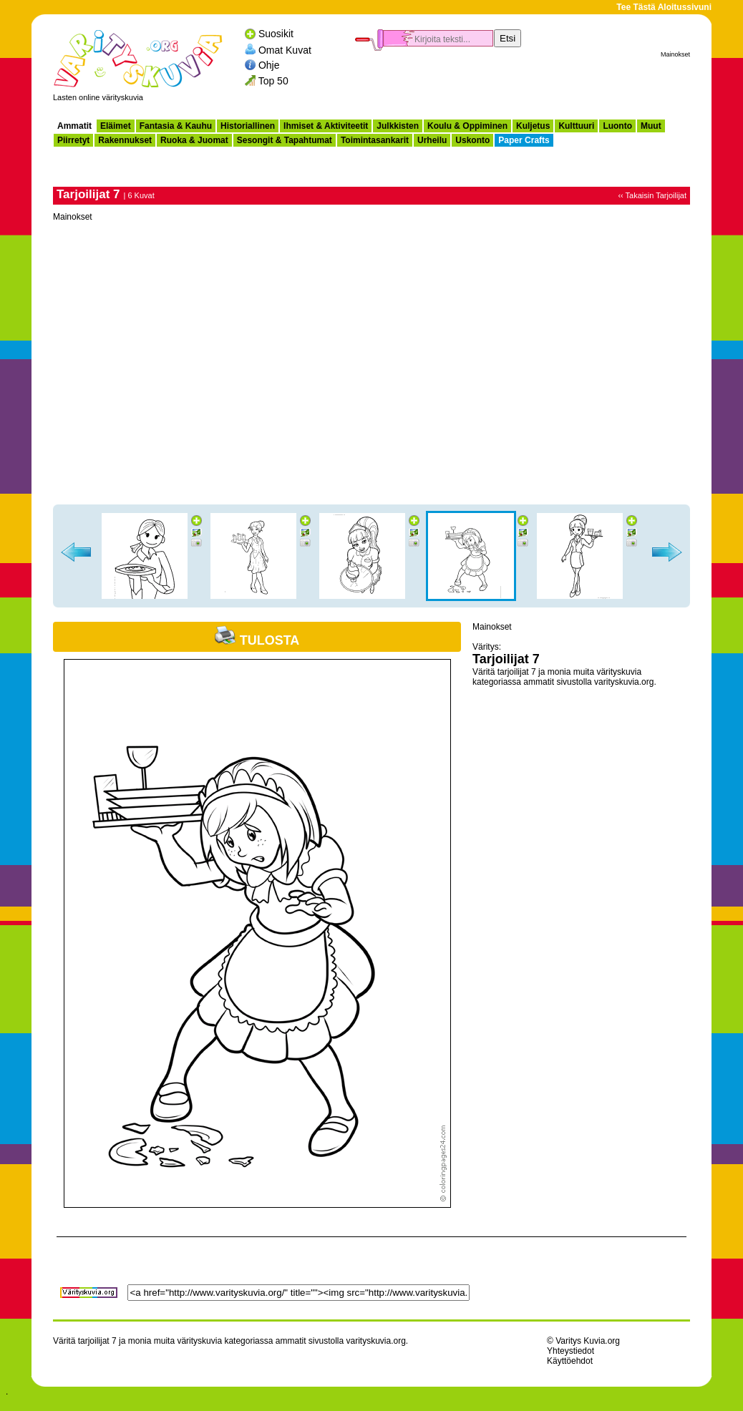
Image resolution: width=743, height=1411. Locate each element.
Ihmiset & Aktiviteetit (325, 126)
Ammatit (74, 126)
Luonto (617, 126)
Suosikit (275, 33)
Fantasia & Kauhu (176, 126)
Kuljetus (533, 126)
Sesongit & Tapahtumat (284, 140)
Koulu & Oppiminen (467, 126)
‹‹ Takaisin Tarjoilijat (652, 195)
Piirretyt (73, 140)
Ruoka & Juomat (194, 140)
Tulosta (257, 640)
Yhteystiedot (570, 1351)
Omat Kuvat (284, 49)
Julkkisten (398, 126)
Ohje (269, 65)
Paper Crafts (523, 140)
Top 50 (273, 81)
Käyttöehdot (570, 1361)
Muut (651, 126)
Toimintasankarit (375, 140)
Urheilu (432, 140)
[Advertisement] (522, 83)
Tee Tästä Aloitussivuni (664, 7)
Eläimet (115, 126)
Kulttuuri (576, 126)
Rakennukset (125, 140)
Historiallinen (247, 126)
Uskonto (472, 140)
